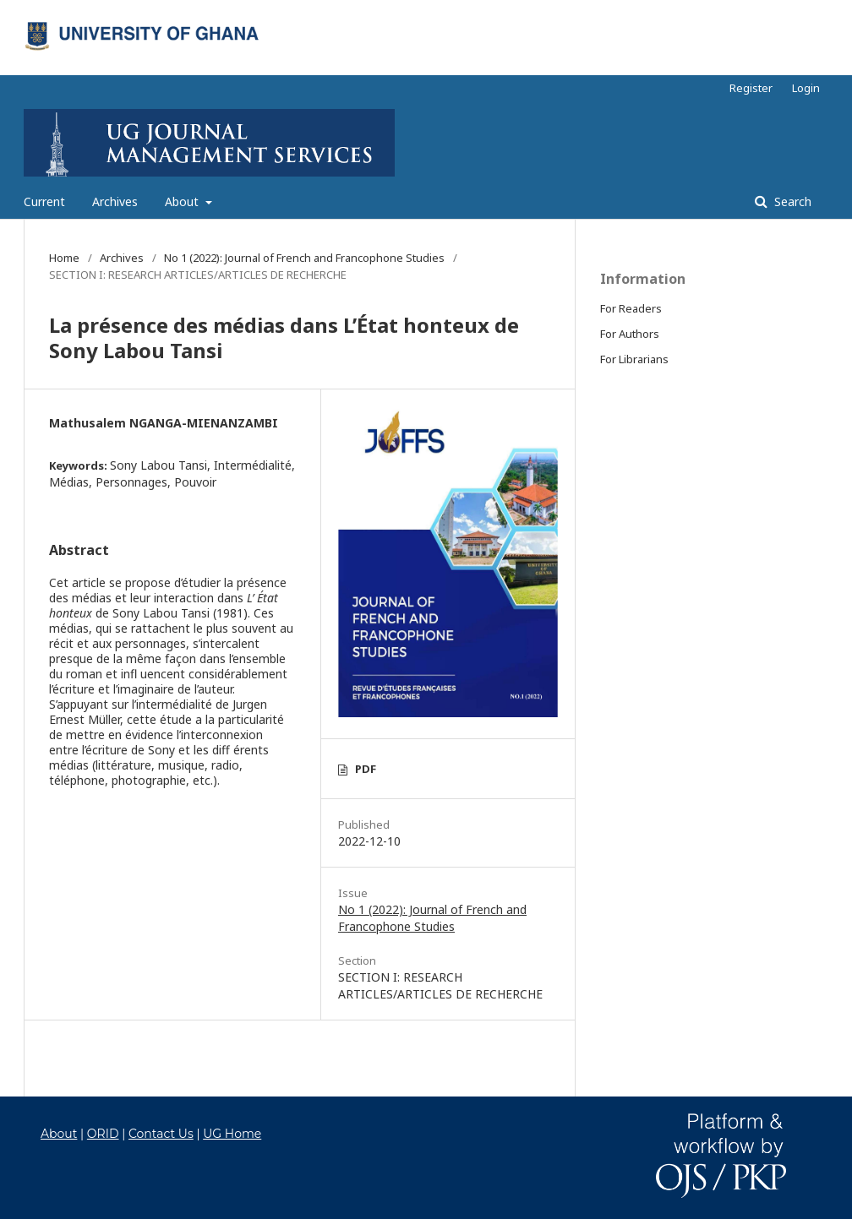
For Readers (631, 308)
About (183, 201)
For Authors (629, 333)
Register (751, 87)
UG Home (232, 1133)
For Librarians (634, 359)
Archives (115, 201)
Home (64, 257)
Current (44, 201)
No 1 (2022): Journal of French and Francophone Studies (304, 257)
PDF (365, 768)
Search (791, 201)
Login (806, 87)
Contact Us (161, 1133)
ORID (103, 1133)
